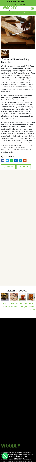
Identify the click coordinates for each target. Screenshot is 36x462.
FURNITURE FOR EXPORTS (15, 2)
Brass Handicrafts (6, 305)
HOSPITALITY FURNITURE (17, 4)
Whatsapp (23, 167)
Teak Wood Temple (32, 306)
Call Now (8, 167)
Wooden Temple (23, 305)
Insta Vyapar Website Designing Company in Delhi (18, 456)
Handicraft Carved (14, 305)
